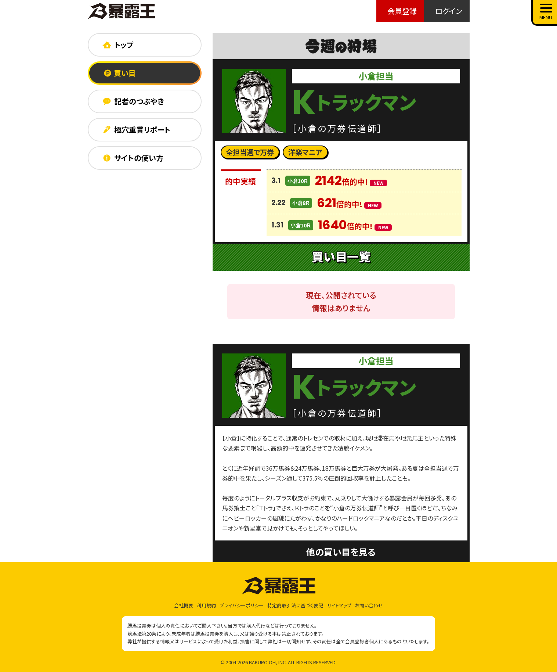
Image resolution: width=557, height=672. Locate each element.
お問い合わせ (369, 605)
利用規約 (206, 605)
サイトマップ (339, 605)
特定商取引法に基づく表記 (295, 605)
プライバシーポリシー (242, 605)
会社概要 (183, 605)
